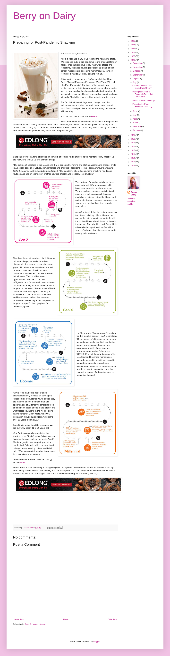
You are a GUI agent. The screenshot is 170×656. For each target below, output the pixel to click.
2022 (133, 56)
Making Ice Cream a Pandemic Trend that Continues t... (142, 94)
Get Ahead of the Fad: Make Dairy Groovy (142, 87)
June (135, 111)
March (136, 123)
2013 (133, 162)
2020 (133, 135)
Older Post (112, 619)
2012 (133, 165)
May (135, 115)
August (136, 78)
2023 (133, 52)
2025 (133, 45)
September (138, 75)
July (135, 82)
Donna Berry (134, 193)
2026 (133, 41)
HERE (94, 116)
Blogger (96, 641)
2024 (133, 49)
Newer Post (19, 619)
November (138, 67)
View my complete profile (132, 201)
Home (65, 619)
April (135, 119)
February (137, 126)
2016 (133, 150)
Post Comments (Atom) (35, 624)
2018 (133, 143)
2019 (133, 139)
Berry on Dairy (44, 15)
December (138, 63)
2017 (133, 146)
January (136, 130)
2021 (133, 60)
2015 (133, 154)
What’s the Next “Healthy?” (144, 100)
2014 (133, 158)
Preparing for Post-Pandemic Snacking (142, 105)
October (136, 71)
